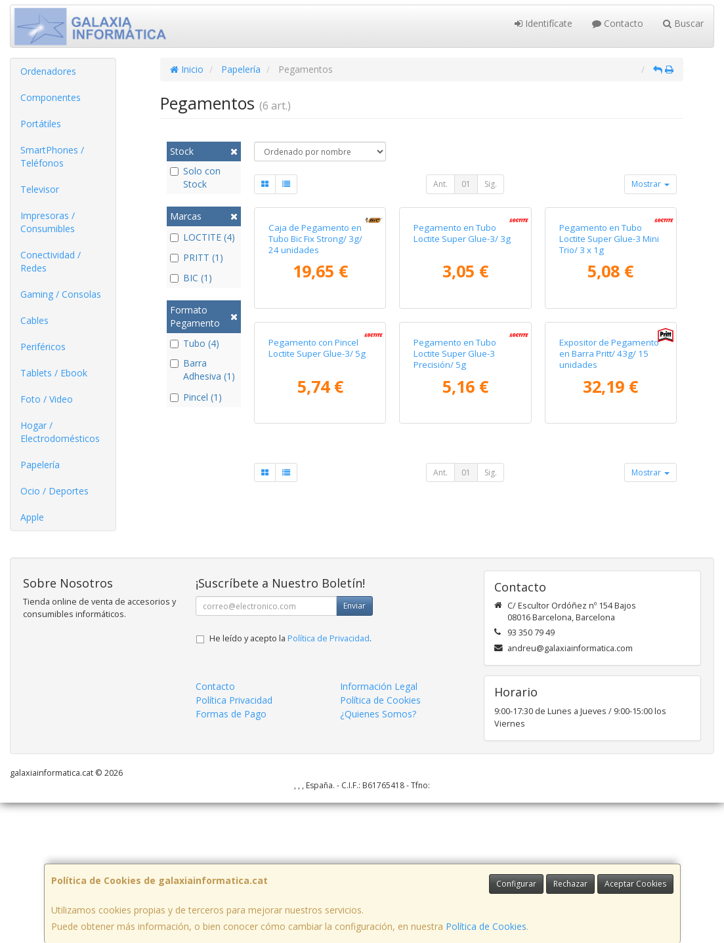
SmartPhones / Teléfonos (52, 156)
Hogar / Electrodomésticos (60, 432)
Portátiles (40, 123)
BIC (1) (191, 277)
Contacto (617, 23)
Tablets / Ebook (53, 373)
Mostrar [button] (650, 184)
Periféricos (43, 346)
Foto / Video (46, 399)
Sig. (490, 184)
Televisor (39, 189)
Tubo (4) (194, 343)
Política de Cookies (486, 926)
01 (466, 184)
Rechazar (570, 883)
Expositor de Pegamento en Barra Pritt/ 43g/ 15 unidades (609, 552)
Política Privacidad (234, 841)
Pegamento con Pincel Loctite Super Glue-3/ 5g (317, 546)
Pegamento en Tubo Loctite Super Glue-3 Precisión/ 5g (455, 552)
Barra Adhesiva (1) (202, 369)
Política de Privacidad (328, 779)
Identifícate (543, 23)
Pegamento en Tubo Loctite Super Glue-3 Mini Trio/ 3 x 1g (609, 338)
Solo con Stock (195, 177)
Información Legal (378, 827)
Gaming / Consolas (60, 294)
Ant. (440, 184)
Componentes (50, 97)
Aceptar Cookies (635, 883)
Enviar (354, 746)
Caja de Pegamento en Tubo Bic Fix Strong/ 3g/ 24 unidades (315, 338)
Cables (34, 320)
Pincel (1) (196, 397)
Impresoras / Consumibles (47, 222)
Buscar (683, 23)
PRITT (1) (196, 257)
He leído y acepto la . (290, 779)
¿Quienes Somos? (378, 855)
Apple (32, 517)
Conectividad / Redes (50, 261)
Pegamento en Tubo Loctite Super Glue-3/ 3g (462, 332)
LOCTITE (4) (202, 237)
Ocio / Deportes (54, 491)
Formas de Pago (231, 855)
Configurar (516, 883)
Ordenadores (48, 71)
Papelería (40, 464)
